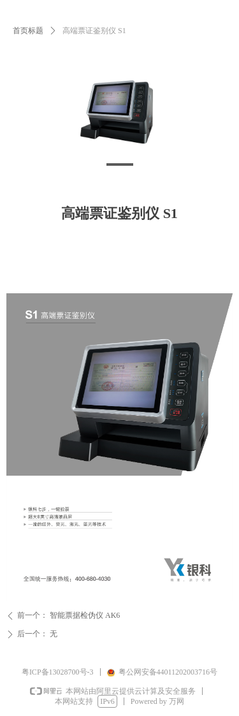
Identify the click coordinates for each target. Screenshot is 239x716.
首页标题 (28, 30)
